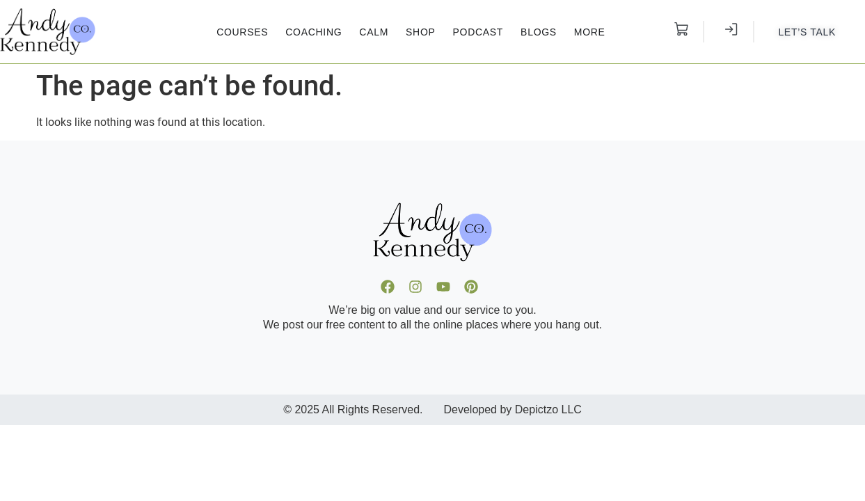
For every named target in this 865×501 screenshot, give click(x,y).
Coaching (313, 32)
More (589, 32)
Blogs (539, 32)
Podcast (478, 32)
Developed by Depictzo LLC (513, 409)
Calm (373, 32)
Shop (420, 32)
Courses (242, 32)
